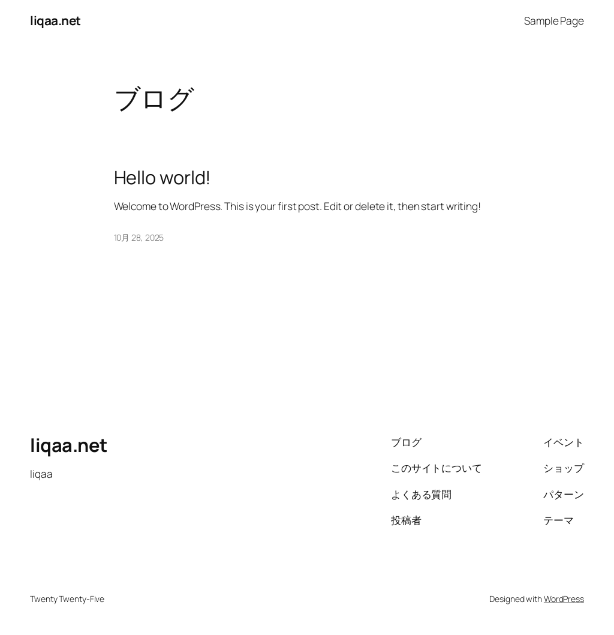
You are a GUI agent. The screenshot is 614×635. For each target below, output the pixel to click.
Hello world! (163, 177)
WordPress (564, 598)
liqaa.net (55, 20)
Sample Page (554, 20)
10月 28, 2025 (139, 237)
